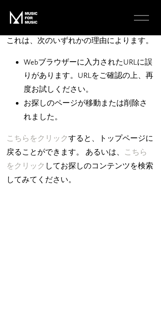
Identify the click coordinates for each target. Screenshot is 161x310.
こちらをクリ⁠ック (37, 138)
